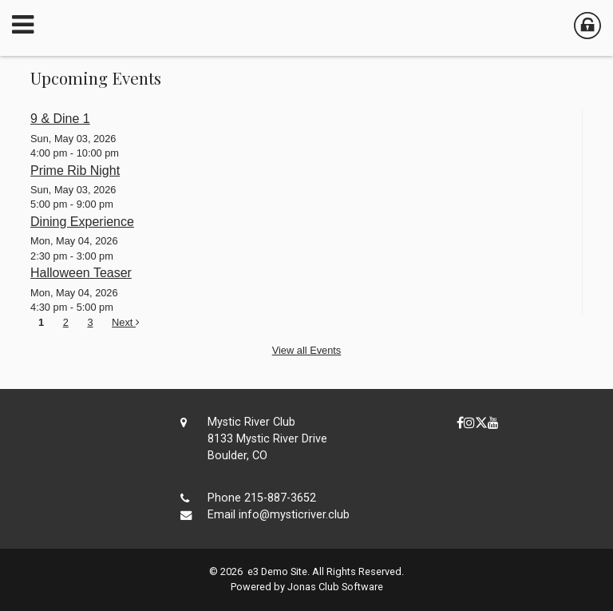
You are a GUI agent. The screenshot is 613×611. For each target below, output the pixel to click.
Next (126, 322)
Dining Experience (82, 221)
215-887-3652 (280, 498)
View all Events (307, 350)
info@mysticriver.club (294, 515)
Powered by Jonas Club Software (307, 587)
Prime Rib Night (75, 170)
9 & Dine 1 (60, 118)
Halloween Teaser (81, 273)
